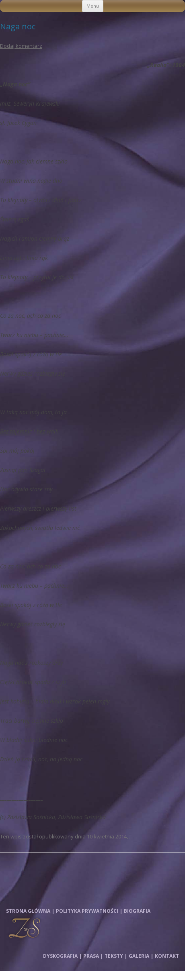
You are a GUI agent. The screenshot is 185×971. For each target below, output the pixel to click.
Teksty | (116, 956)
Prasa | (93, 956)
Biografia (137, 911)
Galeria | (141, 956)
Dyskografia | (62, 956)
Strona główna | (30, 911)
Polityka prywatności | (89, 911)
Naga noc (17, 26)
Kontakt (167, 956)
